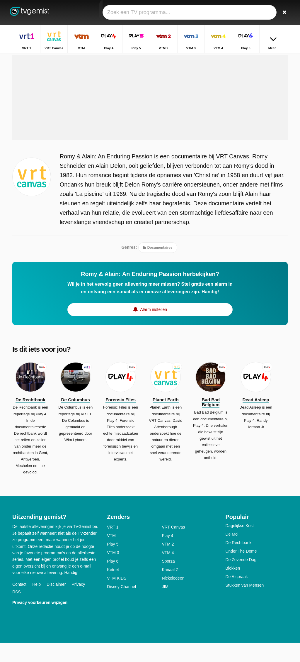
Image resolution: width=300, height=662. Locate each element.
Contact (19, 603)
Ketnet (113, 589)
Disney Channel (121, 606)
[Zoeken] (284, 12)
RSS (16, 611)
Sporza (168, 580)
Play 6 (112, 580)
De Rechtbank (238, 562)
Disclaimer (56, 603)
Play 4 (167, 555)
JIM (165, 606)
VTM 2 (168, 563)
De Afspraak (236, 596)
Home (218, 58)
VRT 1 (112, 546)
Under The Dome (241, 570)
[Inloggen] (270, 12)
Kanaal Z (170, 589)
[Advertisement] (150, 116)
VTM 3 (113, 572)
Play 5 (112, 563)
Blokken (232, 587)
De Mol (231, 553)
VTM (111, 555)
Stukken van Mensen (244, 604)
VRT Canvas (173, 546)
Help (36, 603)
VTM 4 (168, 572)
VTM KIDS (116, 597)
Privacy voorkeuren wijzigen (39, 621)
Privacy (78, 603)
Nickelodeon (173, 597)
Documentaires (157, 267)
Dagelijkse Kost (239, 545)
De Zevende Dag (240, 579)
